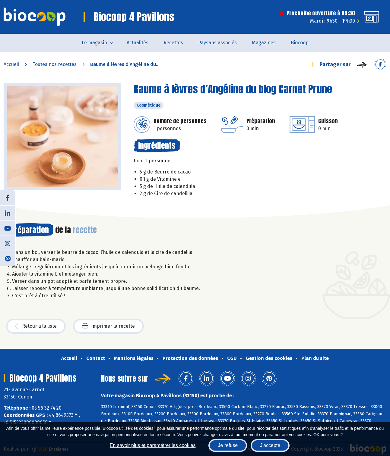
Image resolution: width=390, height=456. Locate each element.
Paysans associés (217, 42)
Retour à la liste (36, 326)
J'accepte (270, 445)
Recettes (173, 42)
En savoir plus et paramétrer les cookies (153, 445)
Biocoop (300, 42)
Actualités (137, 42)
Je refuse (228, 445)
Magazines (264, 42)
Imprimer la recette (108, 326)
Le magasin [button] (94, 42)
